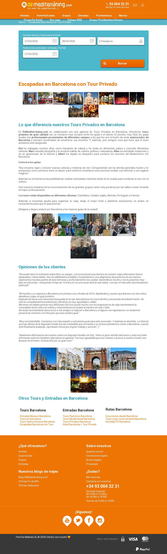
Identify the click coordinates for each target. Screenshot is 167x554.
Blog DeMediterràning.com (33, 477)
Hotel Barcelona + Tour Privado (79, 424)
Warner (123, 15)
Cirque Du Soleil (33, 20)
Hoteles (24, 15)
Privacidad (92, 464)
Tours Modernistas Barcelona (79, 418)
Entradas (83, 15)
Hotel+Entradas (46, 15)
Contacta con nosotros (98, 481)
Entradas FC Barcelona (118, 421)
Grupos (66, 15)
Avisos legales (94, 459)
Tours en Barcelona (30, 418)
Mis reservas (93, 477)
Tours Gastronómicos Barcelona (37, 421)
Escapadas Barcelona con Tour (36, 424)
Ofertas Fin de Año (29, 481)
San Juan (55, 20)
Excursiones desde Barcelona (122, 416)
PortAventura (104, 15)
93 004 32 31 (119, 4)
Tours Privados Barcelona (77, 421)
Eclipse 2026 (75, 20)
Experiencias (25, 455)
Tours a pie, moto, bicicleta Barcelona (126, 418)
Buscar (122, 63)
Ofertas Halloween (29, 485)
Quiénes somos (94, 451)
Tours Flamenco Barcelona (77, 416)
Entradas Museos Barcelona (35, 416)
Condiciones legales (97, 455)
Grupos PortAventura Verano (106, 20)
